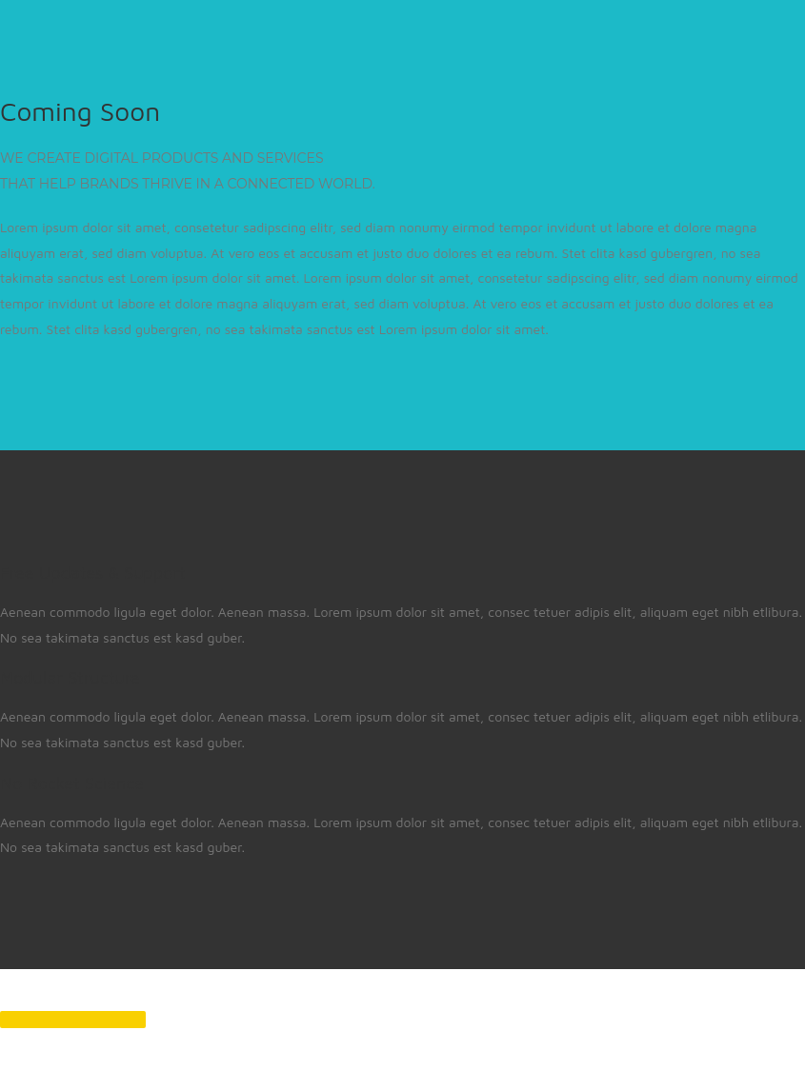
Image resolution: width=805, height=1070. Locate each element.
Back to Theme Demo (73, 1019)
